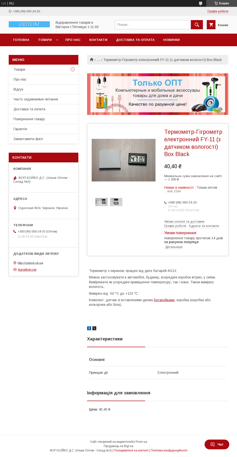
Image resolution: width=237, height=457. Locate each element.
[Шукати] (197, 24)
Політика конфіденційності (169, 450)
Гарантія (20, 129)
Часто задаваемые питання (36, 99)
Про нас (73, 40)
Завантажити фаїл (28, 139)
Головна (21, 40)
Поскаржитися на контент (131, 450)
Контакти (98, 40)
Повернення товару (29, 119)
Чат (216, 444)
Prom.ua (141, 441)
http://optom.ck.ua (30, 262)
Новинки (171, 40)
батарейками (164, 300)
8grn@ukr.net (27, 269)
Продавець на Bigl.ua (118, 446)
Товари (45, 40)
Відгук (18, 89)
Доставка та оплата (135, 40)
